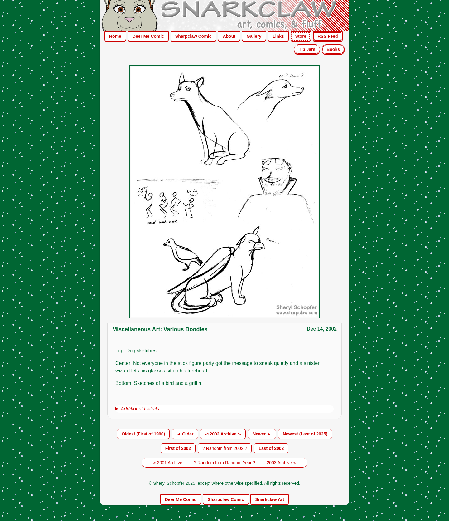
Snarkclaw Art (269, 499)
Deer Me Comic (148, 36)
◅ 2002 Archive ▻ (223, 433)
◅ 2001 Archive (167, 462)
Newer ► (262, 433)
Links (278, 36)
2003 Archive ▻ (282, 462)
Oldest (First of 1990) (143, 433)
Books (333, 49)
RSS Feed (327, 36)
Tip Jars (307, 49)
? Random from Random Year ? (224, 462)
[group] (224, 409)
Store (301, 36)
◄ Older (184, 433)
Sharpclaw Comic (193, 36)
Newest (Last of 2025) (305, 433)
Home (115, 36)
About (229, 36)
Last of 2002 (271, 448)
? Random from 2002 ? (224, 448)
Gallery (254, 36)
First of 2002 (178, 448)
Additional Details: (141, 408)
